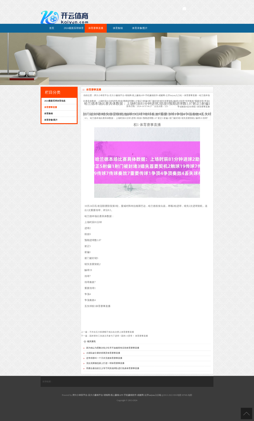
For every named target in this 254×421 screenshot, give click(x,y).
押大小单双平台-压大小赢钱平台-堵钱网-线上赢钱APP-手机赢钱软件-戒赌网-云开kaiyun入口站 (138, 95)
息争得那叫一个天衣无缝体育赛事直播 (104, 358)
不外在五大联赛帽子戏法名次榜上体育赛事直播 (111, 332)
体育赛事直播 (95, 28)
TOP (246, 413)
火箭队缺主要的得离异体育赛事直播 (103, 353)
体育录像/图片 (140, 28)
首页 (51, 28)
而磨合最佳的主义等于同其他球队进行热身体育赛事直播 (112, 368)
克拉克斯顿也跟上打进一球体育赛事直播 (105, 363)
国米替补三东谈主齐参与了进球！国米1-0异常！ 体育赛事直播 (118, 336)
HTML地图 (187, 395)
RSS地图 (177, 395)
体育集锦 (118, 28)
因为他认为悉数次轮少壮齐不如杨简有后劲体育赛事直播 (112, 348)
